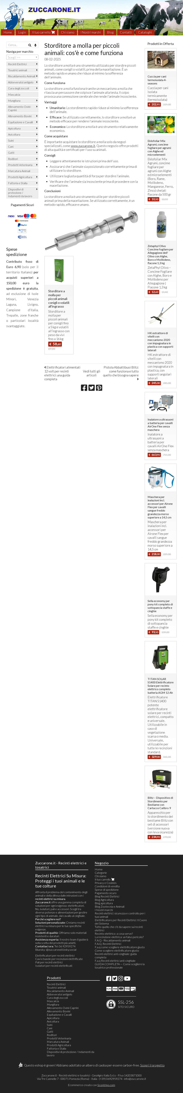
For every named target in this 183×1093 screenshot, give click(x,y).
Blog (110, 32)
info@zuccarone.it (135, 1078)
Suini (11, 140)
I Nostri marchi (91, 32)
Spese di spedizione (107, 889)
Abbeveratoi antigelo (20, 82)
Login (22, 32)
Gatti (11, 152)
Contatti (126, 32)
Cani (10, 146)
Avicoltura (14, 134)
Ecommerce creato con (91, 1085)
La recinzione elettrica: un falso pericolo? (119, 937)
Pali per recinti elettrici (49, 962)
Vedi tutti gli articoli (91, 373)
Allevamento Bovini (19, 116)
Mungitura (14, 100)
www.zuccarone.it (83, 146)
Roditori (13, 158)
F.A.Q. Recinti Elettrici (108, 943)
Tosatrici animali (17, 70)
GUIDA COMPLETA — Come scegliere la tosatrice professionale (120, 965)
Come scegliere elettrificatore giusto (117, 950)
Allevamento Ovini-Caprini (19, 108)
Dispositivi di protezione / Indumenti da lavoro (20, 193)
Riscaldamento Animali (21, 76)
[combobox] (22, 57)
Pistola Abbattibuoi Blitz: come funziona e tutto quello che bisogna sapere (121, 373)
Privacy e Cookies (106, 882)
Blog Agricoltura (104, 899)
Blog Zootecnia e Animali (109, 906)
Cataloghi (145, 32)
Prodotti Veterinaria (20, 165)
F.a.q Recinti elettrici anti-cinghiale (115, 960)
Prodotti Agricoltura (20, 177)
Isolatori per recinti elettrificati (53, 965)
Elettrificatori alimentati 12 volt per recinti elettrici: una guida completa (62, 373)
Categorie (101, 872)
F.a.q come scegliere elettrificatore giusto (120, 947)
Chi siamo (67, 32)
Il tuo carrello (43, 32)
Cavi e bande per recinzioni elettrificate (59, 958)
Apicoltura (14, 128)
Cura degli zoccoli (18, 88)
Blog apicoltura (104, 903)
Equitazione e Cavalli (20, 122)
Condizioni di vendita (107, 886)
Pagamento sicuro (106, 893)
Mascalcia (14, 94)
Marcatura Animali (19, 171)
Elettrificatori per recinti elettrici (55, 955)
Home (8, 32)
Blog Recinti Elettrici (107, 896)
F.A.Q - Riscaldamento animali (112, 940)
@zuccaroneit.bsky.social (61, 949)
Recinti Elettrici (17, 64)
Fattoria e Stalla (17, 183)
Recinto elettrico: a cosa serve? (114, 933)
